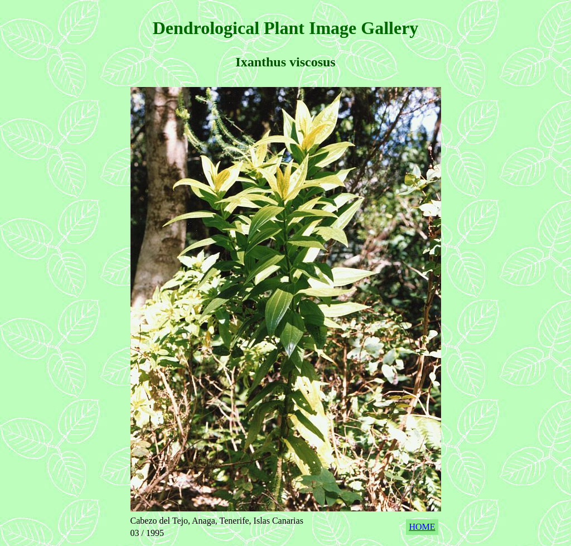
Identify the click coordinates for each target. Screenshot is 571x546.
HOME (422, 526)
